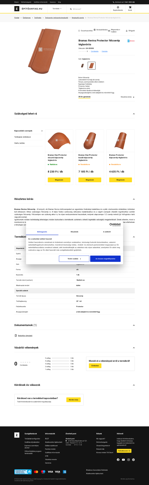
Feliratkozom (124, 451)
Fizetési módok (50, 449)
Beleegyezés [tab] (42, 232)
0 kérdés (105, 51)
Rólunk (16, 2)
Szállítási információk (40, 2)
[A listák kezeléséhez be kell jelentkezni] (101, 30)
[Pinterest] (133, 460)
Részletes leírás (128, 97)
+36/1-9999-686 (130, 2)
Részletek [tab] (74, 232)
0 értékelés (95, 51)
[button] (57, 8)
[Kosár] (130, 8)
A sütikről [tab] (107, 232)
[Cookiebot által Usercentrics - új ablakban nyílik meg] (111, 224)
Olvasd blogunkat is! (103, 445)
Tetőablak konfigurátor (32, 439)
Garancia (53, 2)
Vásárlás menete (51, 459)
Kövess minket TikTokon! (104, 452)
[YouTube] (123, 460)
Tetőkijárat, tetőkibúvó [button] (22, 137)
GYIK (46, 456)
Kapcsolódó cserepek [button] (23, 131)
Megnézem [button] (59, 180)
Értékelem (95, 366)
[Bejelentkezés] (118, 8)
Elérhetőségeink (26, 2)
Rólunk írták (100, 449)
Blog (59, 2)
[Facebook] (118, 460)
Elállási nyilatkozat (51, 445)
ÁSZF (47, 439)
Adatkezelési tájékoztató (53, 442)
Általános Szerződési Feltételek (97, 470)
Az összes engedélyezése (105, 259)
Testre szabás (74, 259)
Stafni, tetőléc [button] (19, 143)
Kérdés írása (73, 400)
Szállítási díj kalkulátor (32, 442)
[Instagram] (128, 460)
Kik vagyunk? (100, 439)
